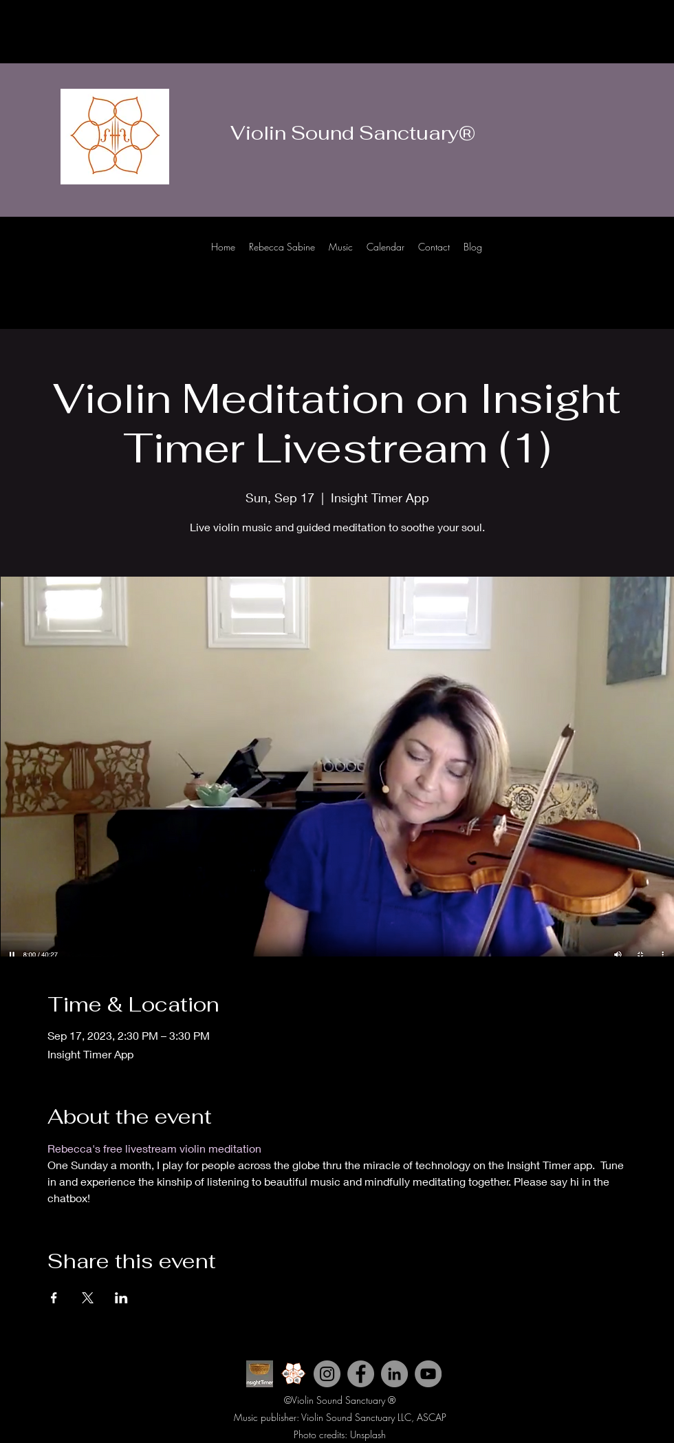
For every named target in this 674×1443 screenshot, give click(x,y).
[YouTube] (428, 1373)
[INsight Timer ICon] (259, 1373)
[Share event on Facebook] (54, 1297)
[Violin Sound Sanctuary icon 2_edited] (293, 1373)
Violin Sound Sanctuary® (352, 132)
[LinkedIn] (653, 260)
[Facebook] (633, 260)
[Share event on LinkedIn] (121, 1297)
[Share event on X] (87, 1297)
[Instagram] (612, 260)
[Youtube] (591, 260)
